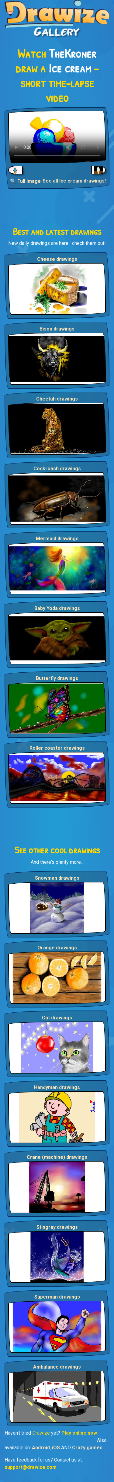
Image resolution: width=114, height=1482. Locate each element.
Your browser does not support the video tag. (57, 137)
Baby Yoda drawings (57, 608)
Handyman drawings (57, 1087)
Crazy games (87, 1448)
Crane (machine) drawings (57, 1157)
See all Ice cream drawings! (74, 181)
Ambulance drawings (57, 1367)
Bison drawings (57, 329)
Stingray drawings (57, 1227)
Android (41, 1448)
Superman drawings (57, 1297)
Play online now (79, 1433)
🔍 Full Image (25, 181)
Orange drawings (57, 948)
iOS (56, 1448)
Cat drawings (57, 1018)
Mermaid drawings (57, 538)
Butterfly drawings (57, 678)
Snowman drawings (57, 878)
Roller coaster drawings (57, 748)
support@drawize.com (31, 1467)
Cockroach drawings (57, 468)
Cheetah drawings (57, 399)
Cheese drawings (57, 259)
